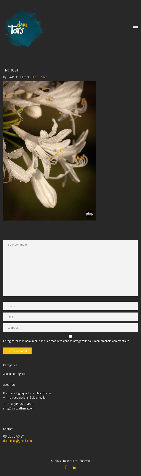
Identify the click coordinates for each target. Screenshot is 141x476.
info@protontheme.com (18, 408)
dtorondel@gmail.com (17, 440)
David (11, 77)
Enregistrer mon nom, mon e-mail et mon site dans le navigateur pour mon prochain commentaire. (66, 341)
